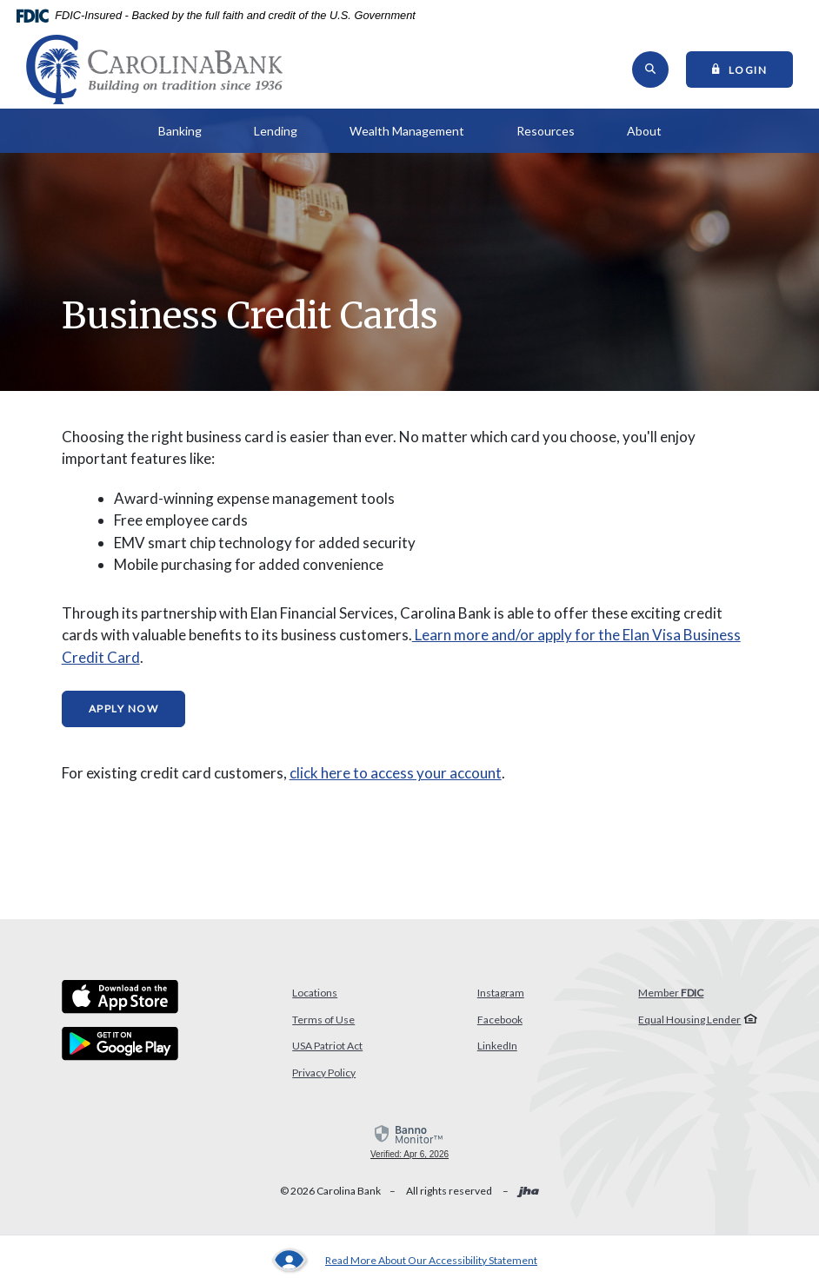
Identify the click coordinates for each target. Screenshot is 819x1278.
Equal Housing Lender (689, 1019)
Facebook (500, 1019)
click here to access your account (396, 773)
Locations (314, 992)
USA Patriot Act (327, 1045)
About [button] (644, 130)
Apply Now (124, 708)
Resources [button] (545, 130)
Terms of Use (323, 1019)
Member (670, 992)
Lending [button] (275, 130)
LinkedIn (497, 1045)
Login (753, 68)
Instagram (500, 992)
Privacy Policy (324, 1072)
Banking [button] (180, 130)
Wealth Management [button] (407, 130)
